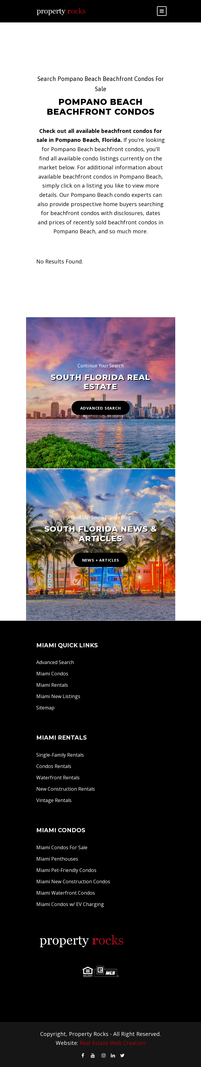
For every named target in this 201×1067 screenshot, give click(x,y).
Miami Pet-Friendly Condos (66, 870)
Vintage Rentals (54, 800)
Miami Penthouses (57, 859)
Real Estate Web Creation (112, 1042)
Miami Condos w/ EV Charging (70, 904)
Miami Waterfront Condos (65, 893)
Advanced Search (55, 662)
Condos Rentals (53, 766)
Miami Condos (52, 673)
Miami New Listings (58, 696)
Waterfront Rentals (58, 777)
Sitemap (45, 707)
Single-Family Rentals (60, 755)
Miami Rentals (52, 685)
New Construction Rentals (65, 789)
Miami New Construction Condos (73, 881)
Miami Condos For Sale (61, 847)
